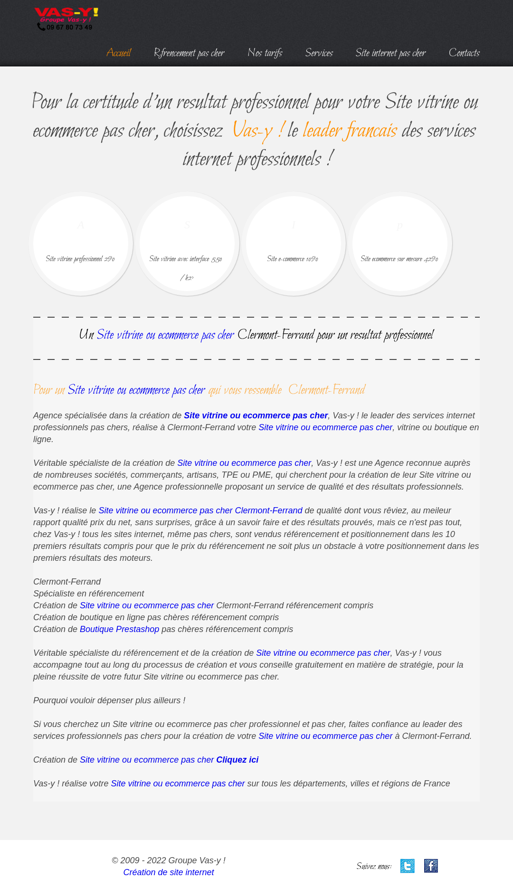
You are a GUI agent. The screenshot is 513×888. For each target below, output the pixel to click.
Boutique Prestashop (119, 629)
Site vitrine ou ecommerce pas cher (256, 415)
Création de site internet (168, 872)
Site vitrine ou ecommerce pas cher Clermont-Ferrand (200, 510)
